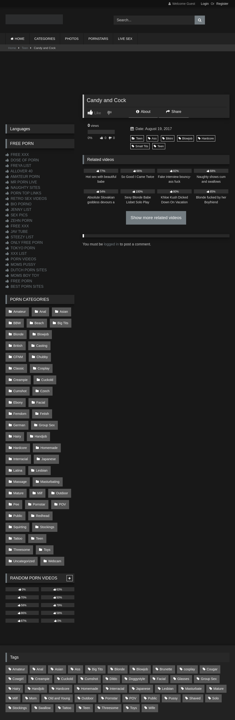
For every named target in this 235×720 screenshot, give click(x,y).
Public (17, 476)
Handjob (40, 408)
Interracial (20, 427)
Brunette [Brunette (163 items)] (166, 621)
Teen (25, 48)
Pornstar (38, 466)
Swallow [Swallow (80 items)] (44, 660)
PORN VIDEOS (21, 259)
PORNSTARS (98, 39)
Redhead (41, 476)
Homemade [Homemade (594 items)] (89, 641)
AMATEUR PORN (23, 177)
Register (222, 3)
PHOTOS (71, 39)
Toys (45, 505)
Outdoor (60, 456)
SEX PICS (17, 215)
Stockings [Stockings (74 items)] (19, 660)
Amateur (19, 311)
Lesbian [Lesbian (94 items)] (167, 641)
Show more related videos (156, 217)
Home (12, 48)
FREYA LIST (18, 166)
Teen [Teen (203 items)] (86, 660)
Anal (41, 311)
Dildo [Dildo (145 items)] (113, 631)
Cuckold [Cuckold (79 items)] (67, 631)
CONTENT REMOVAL (141, 695)
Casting (40, 340)
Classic (42, 350)
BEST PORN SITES (24, 286)
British (17, 340)
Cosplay (19, 359)
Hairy (17, 408)
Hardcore (206, 138)
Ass (152, 138)
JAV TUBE (17, 232)
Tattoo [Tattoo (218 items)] (66, 660)
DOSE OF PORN (22, 160)
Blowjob (186, 138)
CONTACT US (88, 695)
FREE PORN (19, 281)
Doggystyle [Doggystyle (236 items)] (137, 631)
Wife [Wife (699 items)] (151, 660)
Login (205, 3)
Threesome (21, 505)
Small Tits (140, 146)
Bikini (167, 138)
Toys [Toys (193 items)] (133, 660)
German (19, 398)
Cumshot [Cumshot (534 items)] (91, 631)
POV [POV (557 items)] (132, 650)
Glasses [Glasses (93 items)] (183, 631)
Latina (17, 437)
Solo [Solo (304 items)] (215, 650)
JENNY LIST (18, 210)
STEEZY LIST (20, 237)
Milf (38, 456)
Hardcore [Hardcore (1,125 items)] (62, 641)
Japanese (47, 427)
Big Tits (60, 321)
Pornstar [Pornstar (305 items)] (111, 650)
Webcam (53, 514)
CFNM (63, 340)
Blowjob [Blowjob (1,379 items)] (142, 621)
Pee (16, 466)
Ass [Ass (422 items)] (77, 621)
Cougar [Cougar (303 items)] (212, 621)
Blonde (18, 330)
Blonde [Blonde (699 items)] (120, 621)
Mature (18, 456)
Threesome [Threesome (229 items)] (110, 660)
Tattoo (17, 495)
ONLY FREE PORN (24, 243)
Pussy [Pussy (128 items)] (173, 650)
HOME (20, 39)
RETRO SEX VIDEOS (26, 199)
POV (60, 466)
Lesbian (40, 437)
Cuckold (19, 369)
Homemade (47, 418)
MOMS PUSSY (21, 264)
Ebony (40, 379)
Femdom (19, 389)
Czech (17, 379)
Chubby (19, 350)
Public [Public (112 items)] (152, 650)
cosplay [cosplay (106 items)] (189, 621)
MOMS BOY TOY (22, 275)
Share (173, 112)
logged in (111, 244)
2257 (111, 695)
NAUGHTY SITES (23, 188)
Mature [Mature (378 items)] (218, 641)
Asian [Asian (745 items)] (59, 621)
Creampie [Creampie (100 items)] (42, 631)
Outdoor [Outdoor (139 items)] (88, 650)
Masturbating (48, 446)
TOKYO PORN (20, 248)
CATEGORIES (44, 39)
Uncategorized (23, 514)
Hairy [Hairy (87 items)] (16, 641)
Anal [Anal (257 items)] (39, 621)
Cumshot (44, 369)
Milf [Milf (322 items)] (14, 650)
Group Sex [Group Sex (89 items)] (209, 631)
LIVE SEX (125, 39)
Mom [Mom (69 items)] (32, 650)
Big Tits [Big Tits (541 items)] (97, 621)
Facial (61, 379)
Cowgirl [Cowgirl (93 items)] (17, 631)
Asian (61, 311)
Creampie (45, 359)
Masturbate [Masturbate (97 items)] (193, 641)
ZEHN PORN (19, 221)
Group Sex (45, 398)
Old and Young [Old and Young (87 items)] (59, 650)
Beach (38, 321)
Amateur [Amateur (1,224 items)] (18, 621)
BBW (17, 321)
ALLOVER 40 (19, 171)
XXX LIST (16, 253)
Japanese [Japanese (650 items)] (143, 641)
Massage (19, 446)
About (143, 112)
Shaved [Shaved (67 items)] (195, 650)
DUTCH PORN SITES (26, 270)
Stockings (46, 485)
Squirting (19, 485)
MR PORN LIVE (21, 182)
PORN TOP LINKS (23, 193)
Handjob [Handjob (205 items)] (38, 641)
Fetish (43, 389)
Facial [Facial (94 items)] (161, 631)
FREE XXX (17, 155)
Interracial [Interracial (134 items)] (117, 641)
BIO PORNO (18, 204)
